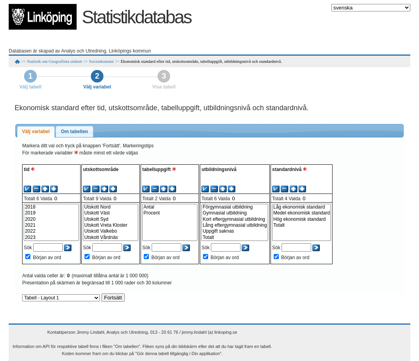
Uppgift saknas (235, 231)
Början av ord (47, 257)
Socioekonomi (101, 61)
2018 (51, 207)
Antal (170, 207)
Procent (170, 213)
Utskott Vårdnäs (110, 238)
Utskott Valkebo (110, 231)
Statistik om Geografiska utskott (54, 61)
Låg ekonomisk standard (301, 207)
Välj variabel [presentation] (36, 131)
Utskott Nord (110, 207)
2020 (51, 219)
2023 (51, 238)
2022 (51, 231)
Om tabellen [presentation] (74, 131)
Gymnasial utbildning (235, 213)
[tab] (36, 132)
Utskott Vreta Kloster (110, 225)
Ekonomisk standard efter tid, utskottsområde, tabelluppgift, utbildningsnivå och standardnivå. (201, 61)
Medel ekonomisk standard (301, 213)
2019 (51, 213)
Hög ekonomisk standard (301, 219)
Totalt (235, 238)
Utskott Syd (110, 219)
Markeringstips (138, 146)
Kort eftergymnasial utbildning (235, 219)
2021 (51, 225)
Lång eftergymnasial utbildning (235, 225)
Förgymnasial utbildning (235, 207)
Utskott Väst (110, 213)
